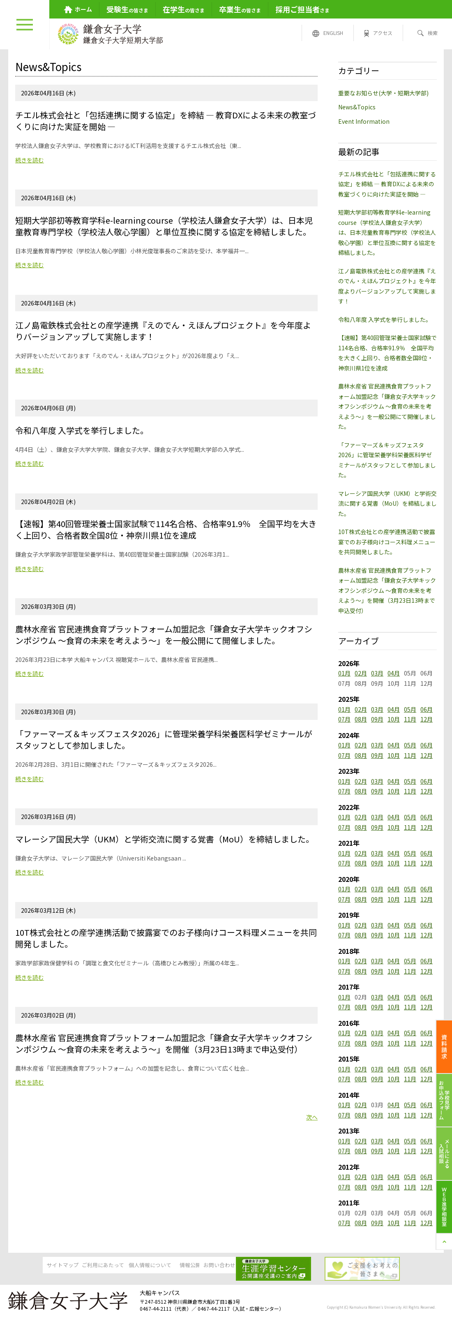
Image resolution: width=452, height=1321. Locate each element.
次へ (312, 1117)
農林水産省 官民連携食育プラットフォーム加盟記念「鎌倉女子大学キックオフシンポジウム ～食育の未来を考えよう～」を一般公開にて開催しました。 (387, 406)
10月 (393, 719)
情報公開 (225, 1266)
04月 (393, 673)
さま (302, 9)
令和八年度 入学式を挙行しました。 (384, 319)
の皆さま (127, 9)
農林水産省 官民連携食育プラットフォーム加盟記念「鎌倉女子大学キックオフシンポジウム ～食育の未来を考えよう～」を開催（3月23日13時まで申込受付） (387, 590)
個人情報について (163, 1266)
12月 (426, 719)
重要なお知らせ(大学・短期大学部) (383, 93)
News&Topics (357, 107)
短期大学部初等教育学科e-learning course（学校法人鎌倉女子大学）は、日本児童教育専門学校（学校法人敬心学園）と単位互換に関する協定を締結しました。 (387, 232)
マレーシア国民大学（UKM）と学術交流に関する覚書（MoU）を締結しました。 (387, 503)
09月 (377, 719)
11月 (410, 719)
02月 (361, 673)
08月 (361, 719)
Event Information (364, 121)
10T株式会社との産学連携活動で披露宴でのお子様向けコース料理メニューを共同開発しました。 (387, 541)
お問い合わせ (288, 1266)
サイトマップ (37, 1266)
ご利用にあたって (100, 1266)
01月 (344, 673)
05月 (410, 709)
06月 (426, 709)
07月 (344, 719)
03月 (377, 673)
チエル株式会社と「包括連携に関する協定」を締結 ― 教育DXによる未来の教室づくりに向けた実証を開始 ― (387, 184)
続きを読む (29, 160)
